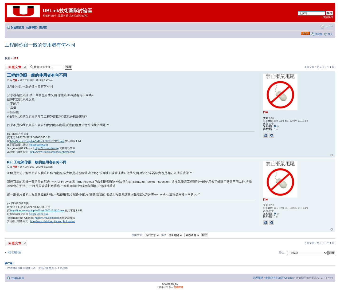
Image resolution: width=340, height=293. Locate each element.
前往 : (282, 252)
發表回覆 (16, 67)
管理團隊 (258, 277)
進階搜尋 (328, 17)
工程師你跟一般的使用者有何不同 (40, 45)
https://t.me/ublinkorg (47, 148)
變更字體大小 (329, 26)
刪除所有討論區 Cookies (280, 277)
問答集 (319, 34)
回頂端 (331, 155)
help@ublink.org (38, 144)
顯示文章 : (146, 235)
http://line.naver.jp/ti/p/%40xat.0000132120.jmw (37, 141)
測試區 (43, 27)
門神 (15, 80)
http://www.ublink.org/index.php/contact (52, 151)
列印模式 (322, 26)
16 (275, 126)
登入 (330, 34)
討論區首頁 (17, 27)
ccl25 (15, 58)
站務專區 (31, 27)
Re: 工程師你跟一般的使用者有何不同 (36, 162)
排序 (172, 235)
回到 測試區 (14, 252)
